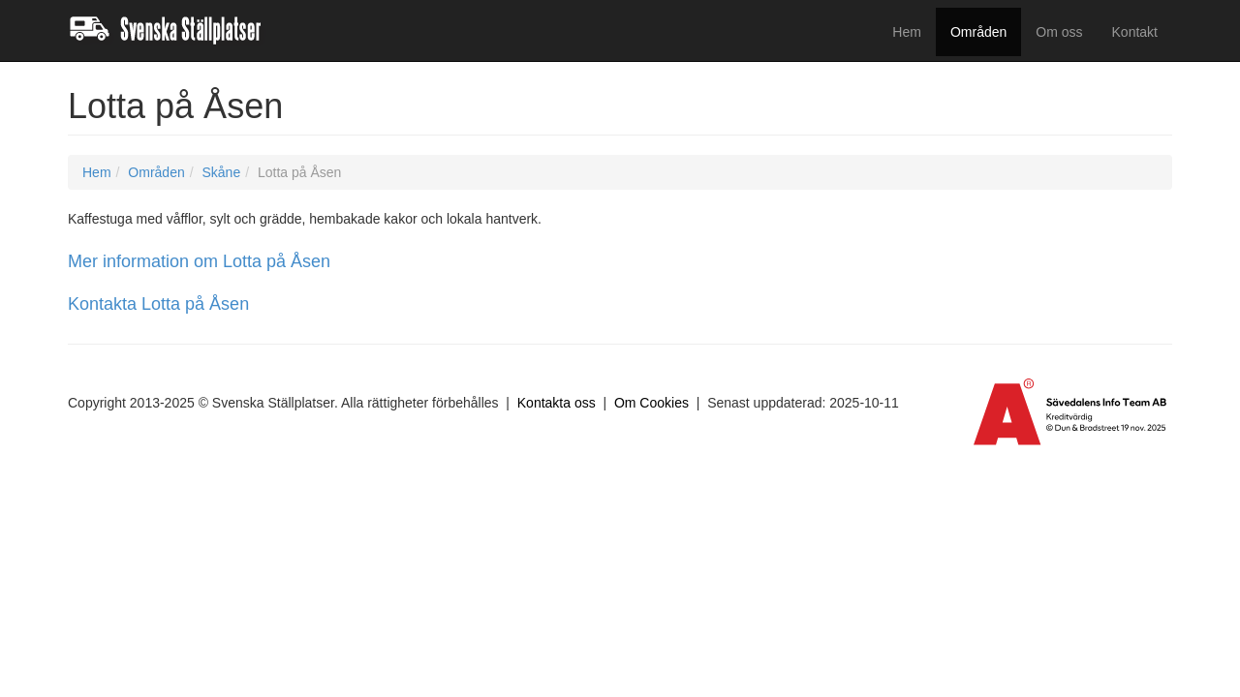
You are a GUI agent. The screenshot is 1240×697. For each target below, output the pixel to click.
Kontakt (1135, 32)
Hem (906, 32)
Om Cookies (651, 402)
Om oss (1059, 32)
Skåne (221, 172)
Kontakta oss (556, 402)
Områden (978, 32)
